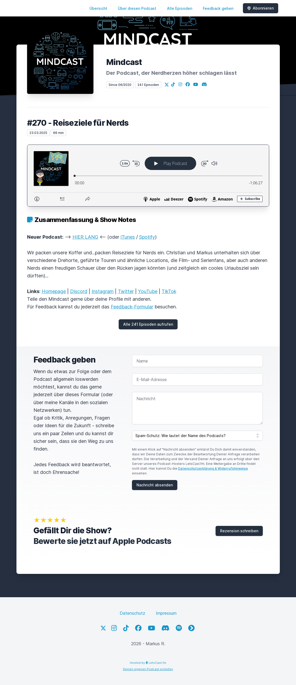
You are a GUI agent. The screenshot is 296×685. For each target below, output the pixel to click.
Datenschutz (132, 613)
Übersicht (98, 8)
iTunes (128, 237)
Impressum (166, 613)
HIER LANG (85, 237)
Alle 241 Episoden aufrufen (148, 324)
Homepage (54, 291)
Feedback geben (218, 8)
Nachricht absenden (154, 485)
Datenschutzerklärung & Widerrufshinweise (213, 468)
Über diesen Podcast (137, 8)
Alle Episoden (179, 8)
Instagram (103, 291)
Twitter (126, 291)
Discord (78, 291)
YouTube (147, 291)
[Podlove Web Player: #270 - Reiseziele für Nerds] (148, 175)
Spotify (147, 237)
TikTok (169, 291)
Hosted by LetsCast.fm (148, 663)
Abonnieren (260, 8)
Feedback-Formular (132, 306)
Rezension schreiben (239, 531)
